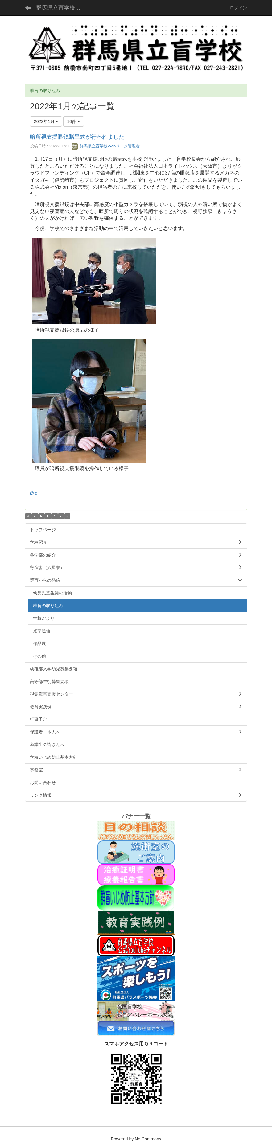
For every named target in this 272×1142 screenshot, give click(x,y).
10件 (73, 121)
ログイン (238, 7)
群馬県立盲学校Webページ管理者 (106, 146)
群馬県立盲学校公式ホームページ (62, 8)
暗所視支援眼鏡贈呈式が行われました (77, 137)
